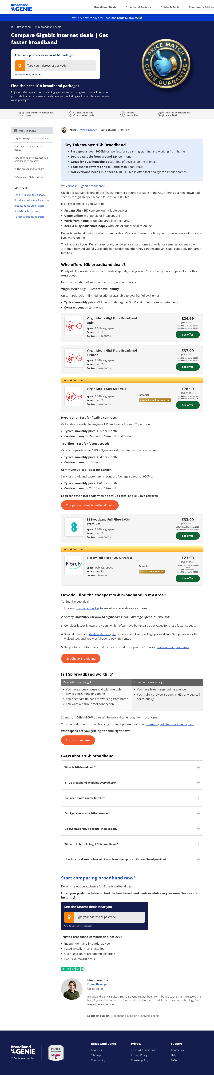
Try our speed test (78, 740)
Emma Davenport (88, 129)
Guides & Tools (170, 7)
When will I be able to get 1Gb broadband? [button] (91, 844)
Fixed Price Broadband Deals (29, 194)
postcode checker (87, 608)
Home (12, 27)
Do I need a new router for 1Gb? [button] (84, 798)
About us (96, 1050)
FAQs (174, 1060)
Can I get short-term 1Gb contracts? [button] (87, 813)
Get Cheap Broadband (81, 658)
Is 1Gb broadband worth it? (29, 168)
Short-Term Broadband (26, 211)
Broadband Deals (105, 7)
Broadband (24, 27)
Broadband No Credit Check (29, 205)
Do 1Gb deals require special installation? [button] (90, 828)
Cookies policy (139, 1060)
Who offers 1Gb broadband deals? (29, 148)
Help (174, 1055)
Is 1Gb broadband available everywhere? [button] (90, 782)
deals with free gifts (102, 634)
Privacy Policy (139, 1055)
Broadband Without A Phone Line (32, 200)
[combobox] (55, 65)
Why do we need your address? (29, 74)
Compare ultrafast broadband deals (90, 505)
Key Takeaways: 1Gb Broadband (31, 138)
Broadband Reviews (138, 7)
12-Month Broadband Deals (29, 216)
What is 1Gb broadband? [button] (80, 767)
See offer (187, 334)
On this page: (27, 130)
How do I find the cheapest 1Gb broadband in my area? (31, 159)
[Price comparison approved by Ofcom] (56, 1053)
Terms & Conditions (143, 1050)
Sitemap (96, 1055)
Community (98, 1060)
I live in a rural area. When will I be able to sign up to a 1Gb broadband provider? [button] (115, 859)
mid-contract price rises (173, 647)
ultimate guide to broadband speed (170, 724)
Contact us (177, 1050)
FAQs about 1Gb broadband (29, 177)
